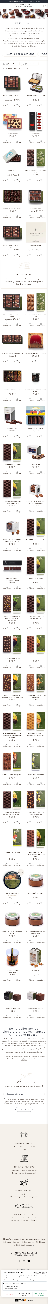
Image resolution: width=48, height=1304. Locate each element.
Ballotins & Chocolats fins (20, 54)
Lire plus (24, 1060)
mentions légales (24, 1270)
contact (24, 1280)
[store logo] (24, 6)
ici (33, 1245)
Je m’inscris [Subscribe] (24, 1109)
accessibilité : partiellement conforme (24, 1288)
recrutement (24, 1283)
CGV (24, 1272)
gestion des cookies (24, 1278)
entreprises (24, 1285)
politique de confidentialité (24, 1275)
